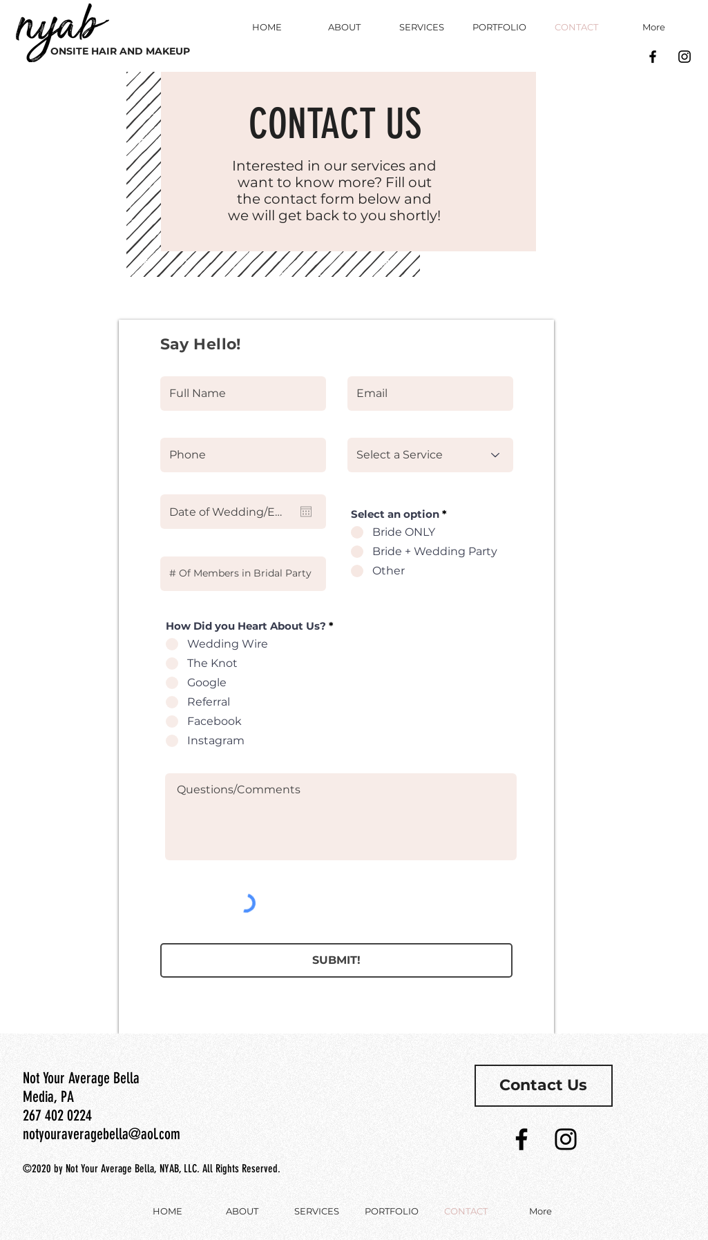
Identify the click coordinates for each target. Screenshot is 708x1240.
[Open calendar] (306, 511)
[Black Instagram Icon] (684, 56)
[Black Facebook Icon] (652, 56)
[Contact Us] (544, 1086)
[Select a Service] (430, 455)
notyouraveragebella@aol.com (101, 1134)
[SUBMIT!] (336, 960)
